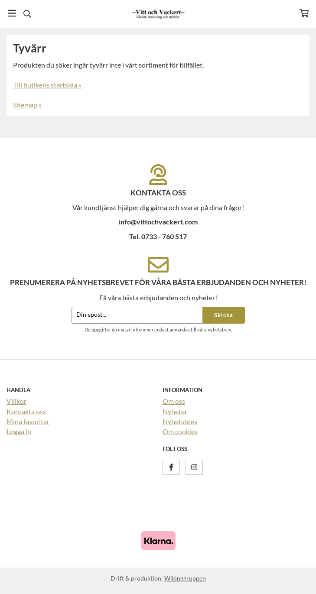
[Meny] (12, 13)
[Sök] (27, 14)
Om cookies (180, 431)
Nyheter (175, 411)
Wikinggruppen (185, 578)
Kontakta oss (26, 411)
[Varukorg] (304, 13)
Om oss (174, 401)
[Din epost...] (137, 315)
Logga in (19, 431)
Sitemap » (27, 105)
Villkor (16, 401)
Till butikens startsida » (47, 85)
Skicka (223, 315)
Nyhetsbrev (180, 421)
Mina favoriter (28, 421)
